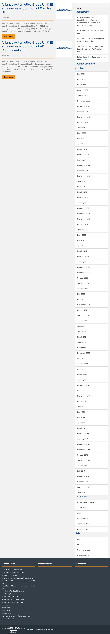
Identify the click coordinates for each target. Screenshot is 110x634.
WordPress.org (83, 555)
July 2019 (81, 407)
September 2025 (84, 117)
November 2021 (83, 305)
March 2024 (82, 192)
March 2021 (81, 337)
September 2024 (84, 176)
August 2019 (82, 401)
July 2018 (81, 471)
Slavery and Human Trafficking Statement (16, 616)
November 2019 (83, 385)
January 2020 (83, 380)
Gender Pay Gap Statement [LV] (13, 602)
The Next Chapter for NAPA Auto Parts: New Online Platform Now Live (90, 49)
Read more (8, 36)
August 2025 (82, 122)
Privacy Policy (6, 608)
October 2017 (82, 482)
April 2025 (81, 144)
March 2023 (82, 251)
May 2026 (81, 74)
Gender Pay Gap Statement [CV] (13, 599)
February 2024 (83, 197)
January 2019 (82, 439)
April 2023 (81, 246)
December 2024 (83, 165)
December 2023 (83, 208)
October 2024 (82, 171)
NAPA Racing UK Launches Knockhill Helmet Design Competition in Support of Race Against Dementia (89, 21)
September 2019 (83, 396)
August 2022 (82, 289)
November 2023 (83, 214)
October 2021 (82, 310)
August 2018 (82, 466)
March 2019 (81, 428)
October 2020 (82, 358)
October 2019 (82, 391)
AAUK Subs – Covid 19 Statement (13, 572)
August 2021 (82, 321)
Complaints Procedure (9, 575)
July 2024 (81, 181)
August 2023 (82, 224)
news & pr (5, 605)
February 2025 (83, 155)
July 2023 (81, 230)
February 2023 (83, 256)
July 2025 (81, 128)
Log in (79, 539)
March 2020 (82, 374)
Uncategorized (83, 529)
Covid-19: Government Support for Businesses (17, 578)
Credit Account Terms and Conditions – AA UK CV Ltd (18, 582)
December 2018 (83, 444)
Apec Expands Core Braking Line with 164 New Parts (90, 40)
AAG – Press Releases (86, 502)
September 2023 (84, 219)
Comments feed (83, 550)
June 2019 (81, 412)
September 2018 (83, 460)
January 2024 (83, 203)
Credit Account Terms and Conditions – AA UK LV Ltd (18, 587)
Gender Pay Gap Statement (11, 597)
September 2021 (83, 315)
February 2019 (83, 434)
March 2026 (82, 85)
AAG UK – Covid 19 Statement (12, 570)
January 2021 (82, 342)
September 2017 (83, 487)
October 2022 (82, 278)
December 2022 (83, 267)
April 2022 (81, 299)
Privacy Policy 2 (7, 610)
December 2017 (83, 476)
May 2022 (81, 294)
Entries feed (82, 545)
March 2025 (82, 149)
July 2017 (81, 493)
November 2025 (83, 106)
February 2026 (83, 90)
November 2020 (83, 353)
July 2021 (81, 326)
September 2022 (84, 283)
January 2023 (83, 262)
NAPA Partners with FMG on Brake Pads (91, 32)
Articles (80, 513)
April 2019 (81, 423)
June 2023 (81, 235)
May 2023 (81, 240)
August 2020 (82, 364)
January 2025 (83, 160)
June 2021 (81, 332)
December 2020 (83, 348)
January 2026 (83, 96)
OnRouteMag (82, 518)
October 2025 (82, 112)
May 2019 (81, 417)
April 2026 (81, 79)
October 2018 (82, 455)
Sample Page (6, 613)
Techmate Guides (84, 524)
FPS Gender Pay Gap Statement (13, 591)
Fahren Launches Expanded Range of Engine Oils (91, 58)
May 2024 (81, 187)
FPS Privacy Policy (8, 594)
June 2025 (81, 133)
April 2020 (81, 369)
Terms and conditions (9, 619)
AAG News (81, 508)
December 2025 (83, 101)
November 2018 (83, 450)
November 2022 (83, 273)
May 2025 (81, 138)
